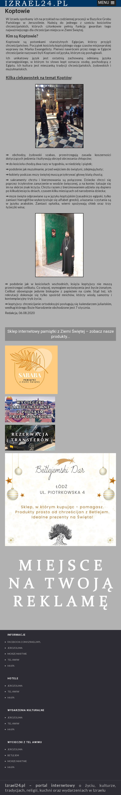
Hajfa (11, 665)
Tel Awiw (13, 659)
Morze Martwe (17, 653)
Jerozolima (15, 647)
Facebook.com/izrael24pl (24, 641)
